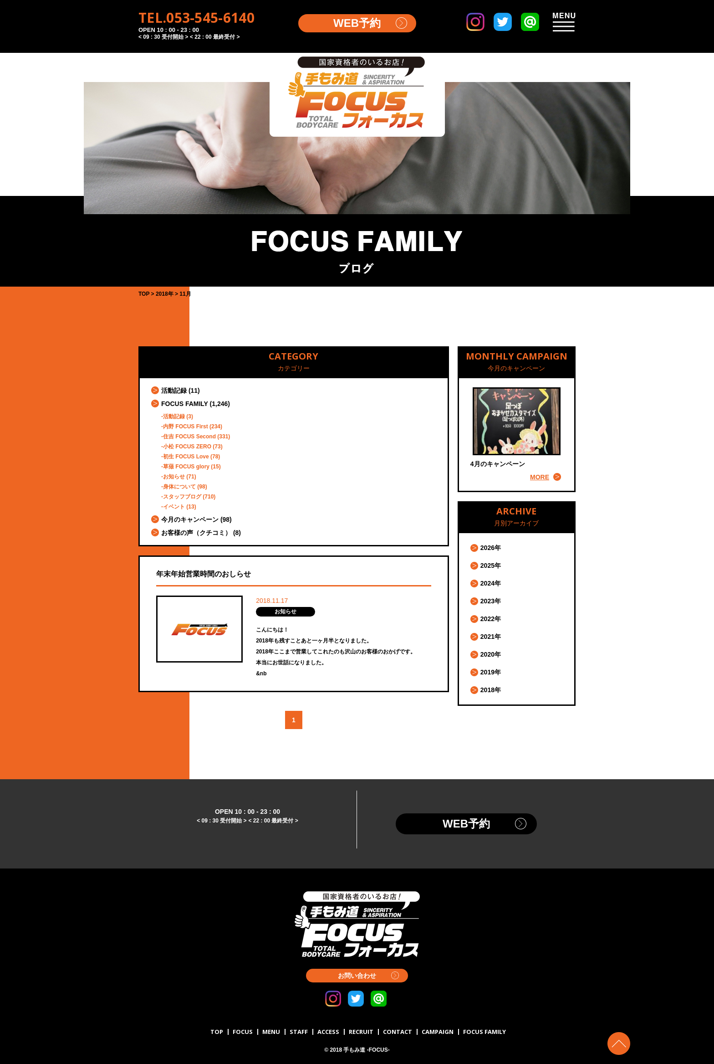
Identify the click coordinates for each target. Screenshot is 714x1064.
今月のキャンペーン (190, 519)
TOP (216, 1032)
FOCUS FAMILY (184, 403)
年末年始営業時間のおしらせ (203, 574)
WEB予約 (357, 23)
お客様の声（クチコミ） (196, 532)
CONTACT (397, 1032)
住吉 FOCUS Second (189, 436)
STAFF (299, 1032)
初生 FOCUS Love (186, 456)
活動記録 (174, 390)
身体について (179, 486)
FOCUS (243, 1032)
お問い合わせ (357, 975)
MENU (271, 1032)
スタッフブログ (182, 496)
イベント (174, 507)
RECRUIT (361, 1032)
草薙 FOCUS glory (186, 466)
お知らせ (174, 476)
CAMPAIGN (438, 1032)
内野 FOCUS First (185, 426)
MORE (539, 477)
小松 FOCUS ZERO (187, 446)
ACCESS (328, 1032)
